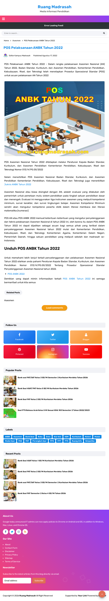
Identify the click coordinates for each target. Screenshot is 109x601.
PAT (27, 441)
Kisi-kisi (57, 437)
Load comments (54, 308)
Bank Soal (29, 437)
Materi (88, 437)
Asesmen (17, 437)
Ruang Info (77, 441)
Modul (97, 437)
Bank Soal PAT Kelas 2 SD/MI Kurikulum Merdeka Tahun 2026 (45, 399)
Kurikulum (76, 437)
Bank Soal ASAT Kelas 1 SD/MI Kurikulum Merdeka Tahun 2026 (46, 461)
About (7, 544)
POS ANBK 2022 (16, 274)
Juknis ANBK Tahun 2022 (17, 184)
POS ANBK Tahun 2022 (76, 278)
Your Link (82, 595)
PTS (66, 441)
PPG (52, 441)
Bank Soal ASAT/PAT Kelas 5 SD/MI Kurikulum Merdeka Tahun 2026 (48, 388)
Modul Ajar (10, 441)
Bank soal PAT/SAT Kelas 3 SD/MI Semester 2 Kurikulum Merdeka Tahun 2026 (53, 377)
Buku (40, 437)
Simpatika (90, 441)
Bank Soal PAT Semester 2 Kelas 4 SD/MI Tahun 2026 (42, 493)
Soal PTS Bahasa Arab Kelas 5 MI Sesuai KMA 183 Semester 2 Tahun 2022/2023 (54, 410)
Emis (48, 437)
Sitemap (8, 558)
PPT (59, 441)
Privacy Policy (11, 555)
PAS (20, 441)
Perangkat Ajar (40, 441)
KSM (67, 437)
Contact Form (11, 548)
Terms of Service (12, 561)
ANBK (7, 437)
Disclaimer (9, 551)
